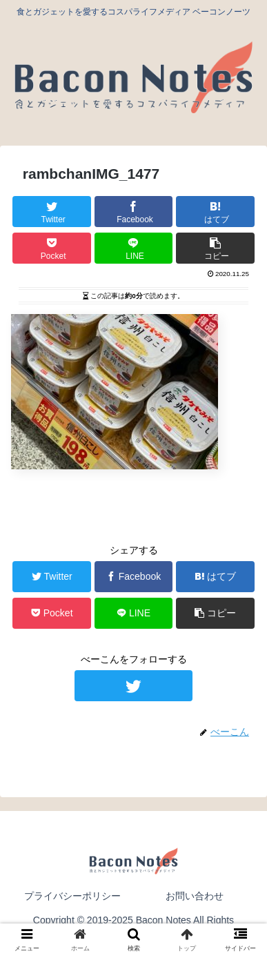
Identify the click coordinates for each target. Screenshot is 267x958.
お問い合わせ (195, 895)
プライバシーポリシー (72, 895)
